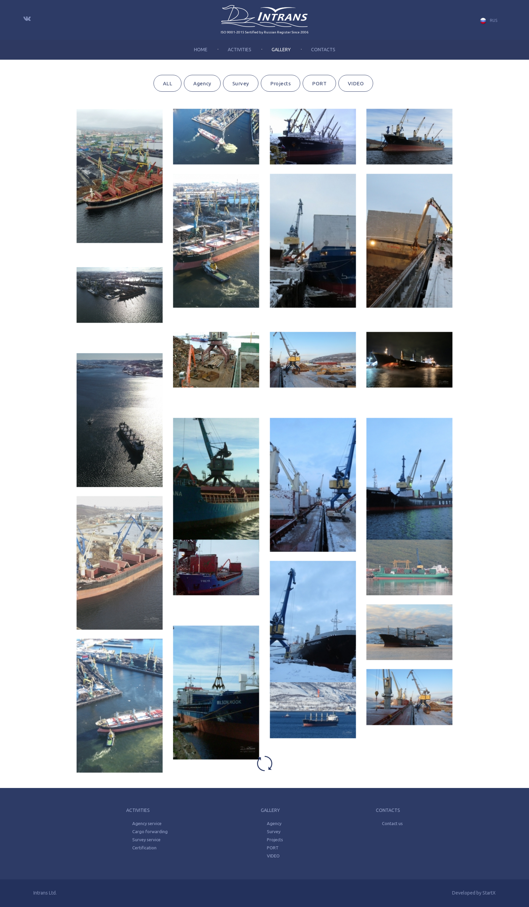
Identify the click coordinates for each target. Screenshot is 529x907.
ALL (167, 83)
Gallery (281, 49)
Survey (240, 83)
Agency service (147, 823)
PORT (319, 83)
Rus (488, 21)
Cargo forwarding (150, 831)
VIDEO (356, 83)
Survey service (146, 839)
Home (200, 49)
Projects (280, 83)
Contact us (392, 823)
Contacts (323, 49)
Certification (144, 847)
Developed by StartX (474, 893)
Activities (239, 49)
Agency (202, 83)
